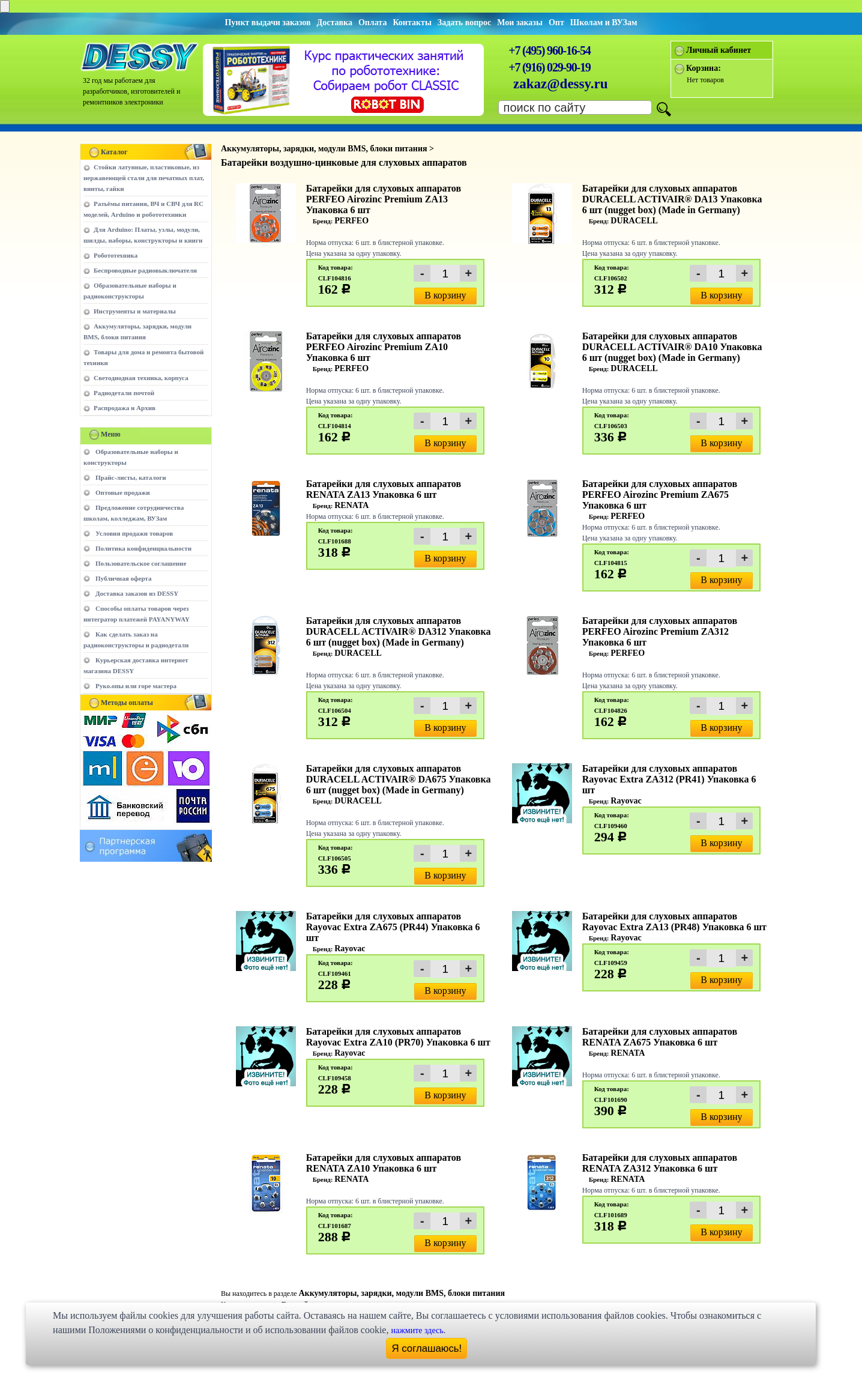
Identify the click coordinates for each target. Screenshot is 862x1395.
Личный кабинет (718, 50)
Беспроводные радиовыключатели (145, 270)
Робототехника (115, 255)
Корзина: (703, 68)
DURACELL (634, 220)
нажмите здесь (417, 1330)
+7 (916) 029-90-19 (549, 67)
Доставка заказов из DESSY (136, 593)
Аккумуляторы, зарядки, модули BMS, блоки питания (401, 1293)
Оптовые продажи (122, 492)
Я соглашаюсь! (427, 1348)
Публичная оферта (123, 578)
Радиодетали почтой (124, 392)
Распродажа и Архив (124, 407)
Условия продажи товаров (134, 533)
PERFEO (351, 220)
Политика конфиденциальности (143, 548)
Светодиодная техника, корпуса (141, 377)
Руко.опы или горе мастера (135, 685)
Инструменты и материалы (135, 311)
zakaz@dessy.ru (560, 83)
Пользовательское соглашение (140, 563)
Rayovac (625, 800)
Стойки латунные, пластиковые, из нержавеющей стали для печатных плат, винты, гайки (143, 177)
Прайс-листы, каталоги (130, 477)
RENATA (351, 505)
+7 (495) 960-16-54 (549, 50)
